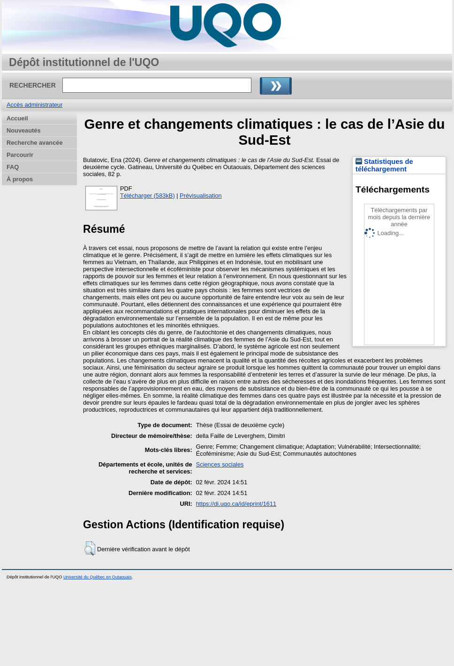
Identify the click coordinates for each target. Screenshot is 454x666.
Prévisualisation (201, 195)
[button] (89, 548)
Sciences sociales (220, 464)
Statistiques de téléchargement (384, 165)
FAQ (13, 166)
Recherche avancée (35, 142)
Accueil (17, 118)
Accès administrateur (34, 104)
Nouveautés (24, 130)
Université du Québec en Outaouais (97, 577)
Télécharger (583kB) (147, 195)
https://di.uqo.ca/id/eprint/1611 (236, 503)
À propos (20, 179)
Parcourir (20, 154)
